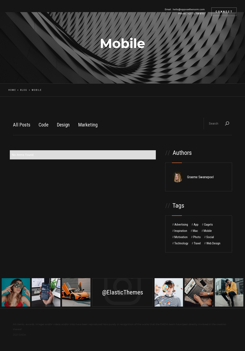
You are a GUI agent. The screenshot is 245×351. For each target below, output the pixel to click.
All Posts (21, 125)
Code (43, 125)
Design (63, 125)
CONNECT (224, 11)
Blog (23, 90)
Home (12, 90)
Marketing (88, 125)
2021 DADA (19, 334)
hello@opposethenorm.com (189, 9)
